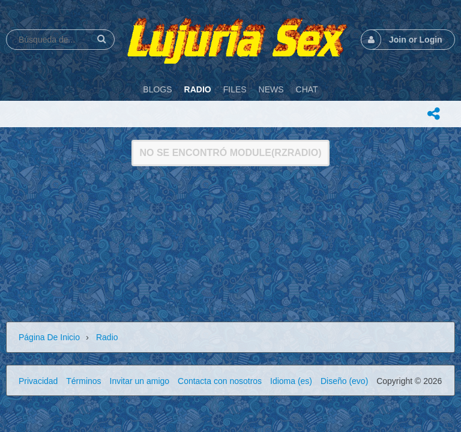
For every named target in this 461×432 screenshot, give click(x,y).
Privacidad (38, 381)
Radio (107, 337)
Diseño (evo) (344, 381)
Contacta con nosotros (220, 381)
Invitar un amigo (140, 381)
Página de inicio (49, 337)
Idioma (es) (291, 381)
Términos (83, 381)
